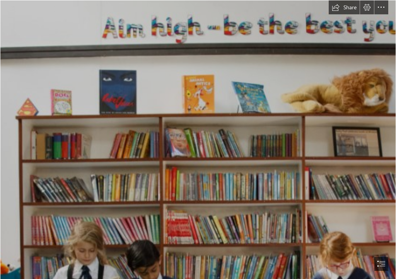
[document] (198, 139)
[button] (344, 7)
